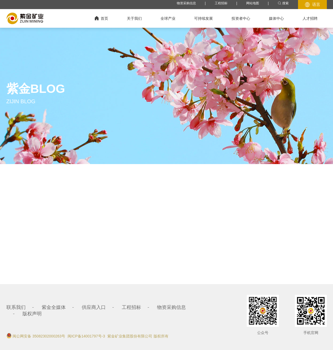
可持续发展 (203, 18)
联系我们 (16, 307)
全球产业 (167, 18)
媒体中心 (276, 18)
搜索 (283, 3)
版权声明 (32, 313)
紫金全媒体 (54, 307)
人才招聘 (310, 18)
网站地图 (252, 3)
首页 (101, 18)
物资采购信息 (186, 3)
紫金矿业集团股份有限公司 (129, 336)
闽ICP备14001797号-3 (86, 336)
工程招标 (221, 3)
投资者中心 (241, 18)
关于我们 (134, 18)
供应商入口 (94, 307)
